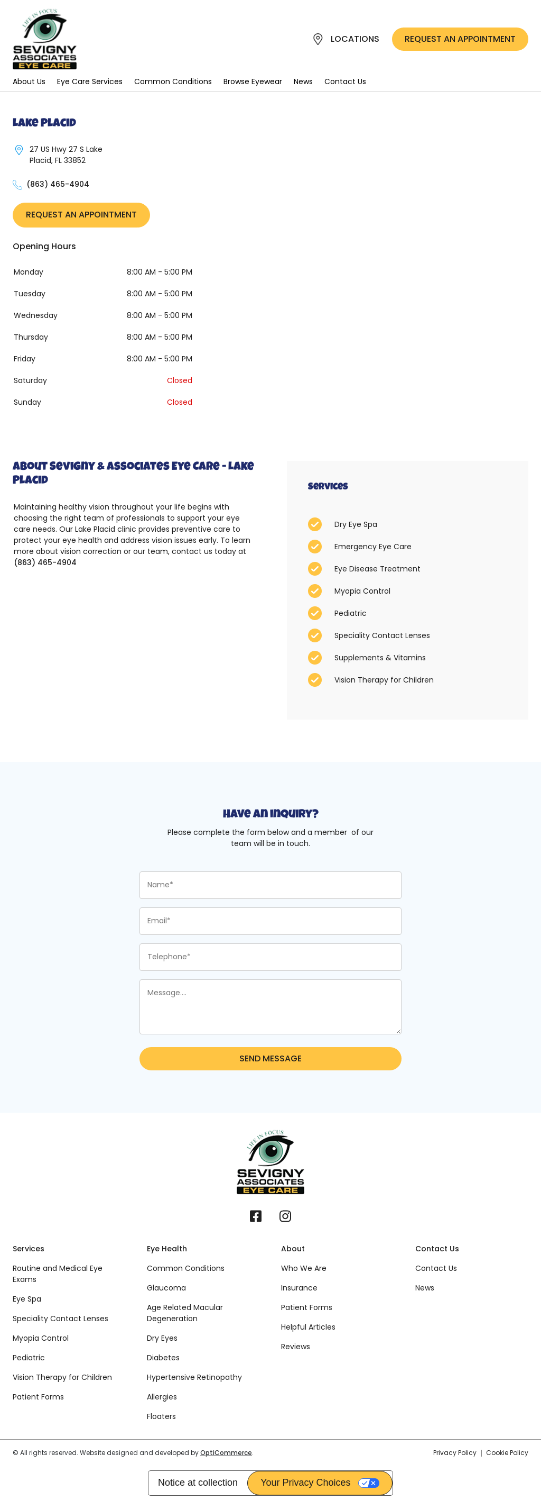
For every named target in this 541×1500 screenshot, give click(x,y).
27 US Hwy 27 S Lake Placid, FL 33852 (66, 155)
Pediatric (29, 1357)
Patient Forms (38, 1397)
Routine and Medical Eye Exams (57, 1274)
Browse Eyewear (252, 81)
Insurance (299, 1288)
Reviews (295, 1346)
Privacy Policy (455, 1452)
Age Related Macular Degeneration (185, 1313)
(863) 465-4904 (57, 184)
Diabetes (163, 1357)
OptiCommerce (226, 1452)
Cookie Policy (507, 1452)
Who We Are (304, 1268)
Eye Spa (27, 1299)
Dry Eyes (162, 1338)
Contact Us (345, 81)
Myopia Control (41, 1338)
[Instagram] (285, 1220)
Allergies (162, 1397)
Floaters (161, 1416)
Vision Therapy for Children (62, 1377)
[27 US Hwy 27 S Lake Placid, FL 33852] (19, 150)
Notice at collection (198, 1482)
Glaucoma (166, 1288)
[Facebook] (255, 1220)
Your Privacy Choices (305, 1482)
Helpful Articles (308, 1327)
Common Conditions (173, 81)
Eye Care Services (90, 81)
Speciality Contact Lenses (60, 1318)
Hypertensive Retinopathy (194, 1377)
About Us (29, 81)
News (303, 81)
